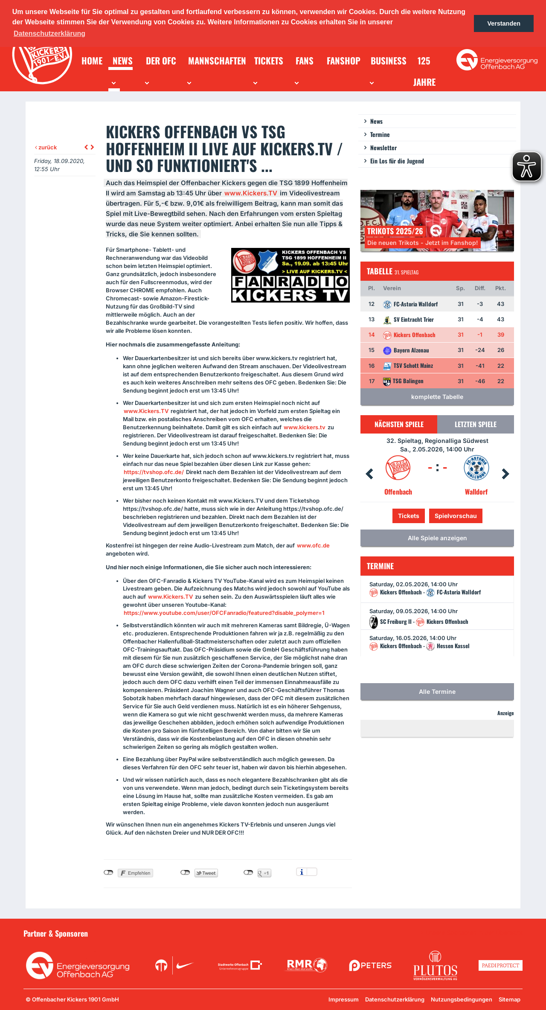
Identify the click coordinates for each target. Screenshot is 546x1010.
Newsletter (383, 147)
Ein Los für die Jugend (397, 160)
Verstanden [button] (503, 23)
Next (505, 474)
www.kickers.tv (304, 427)
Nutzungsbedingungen (461, 999)
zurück (46, 147)
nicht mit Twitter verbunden (185, 872)
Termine (380, 134)
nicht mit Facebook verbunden (108, 872)
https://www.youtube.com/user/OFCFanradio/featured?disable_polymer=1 (224, 612)
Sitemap (509, 999)
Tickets (408, 515)
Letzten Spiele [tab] (476, 424)
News (376, 120)
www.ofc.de (313, 545)
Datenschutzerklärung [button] (49, 33)
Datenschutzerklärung (394, 999)
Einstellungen (312, 871)
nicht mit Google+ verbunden (248, 872)
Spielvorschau (456, 515)
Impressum (343, 999)
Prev (369, 474)
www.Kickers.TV (250, 193)
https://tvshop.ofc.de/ (154, 472)
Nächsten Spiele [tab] (399, 424)
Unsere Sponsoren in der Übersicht (474, 932)
